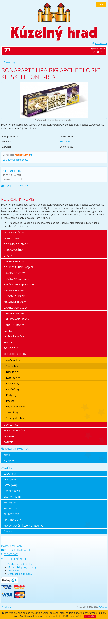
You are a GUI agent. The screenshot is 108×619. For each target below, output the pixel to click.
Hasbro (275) (12, 491)
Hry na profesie (14, 290)
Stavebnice (11, 424)
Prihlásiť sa (99, 43)
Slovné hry (12, 412)
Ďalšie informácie (72, 616)
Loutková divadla (16, 307)
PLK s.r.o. (103, 607)
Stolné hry (9, 62)
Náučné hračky (14, 325)
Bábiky (8, 330)
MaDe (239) (10, 502)
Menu (101, 4)
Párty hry (11, 395)
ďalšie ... (9, 531)
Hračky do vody (14, 273)
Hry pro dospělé (15, 406)
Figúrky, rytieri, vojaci (18, 267)
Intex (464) (10, 485)
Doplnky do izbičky (16, 244)
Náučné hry (12, 389)
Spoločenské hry (15, 353)
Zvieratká (10, 436)
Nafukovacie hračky (17, 319)
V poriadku (90, 616)
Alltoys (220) (12, 514)
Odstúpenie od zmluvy (20, 573)
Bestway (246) (12, 496)
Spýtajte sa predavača (14, 185)
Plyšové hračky (14, 336)
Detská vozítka (13, 249)
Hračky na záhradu (16, 278)
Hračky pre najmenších (19, 284)
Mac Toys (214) (13, 519)
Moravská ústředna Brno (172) (24, 525)
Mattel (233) (11, 508)
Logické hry (12, 383)
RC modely (11, 348)
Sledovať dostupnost (15, 159)
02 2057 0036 (9, 554)
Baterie (8, 442)
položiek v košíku (57, 50)
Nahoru (6, 607)
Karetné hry (13, 377)
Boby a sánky (12, 238)
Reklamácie (14, 570)
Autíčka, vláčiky (14, 232)
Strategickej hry (15, 418)
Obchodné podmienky (20, 564)
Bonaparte (65, 141)
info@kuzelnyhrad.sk (16, 550)
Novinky (9, 460)
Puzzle (8, 342)
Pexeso (10, 400)
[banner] (54, 12)
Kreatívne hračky (15, 301)
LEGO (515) (10, 473)
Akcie (7, 455)
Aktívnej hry (13, 360)
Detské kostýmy (14, 313)
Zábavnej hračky (14, 430)
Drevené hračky (14, 261)
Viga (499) (10, 479)
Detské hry (12, 371)
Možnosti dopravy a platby (22, 567)
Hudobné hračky (15, 296)
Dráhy (8, 255)
